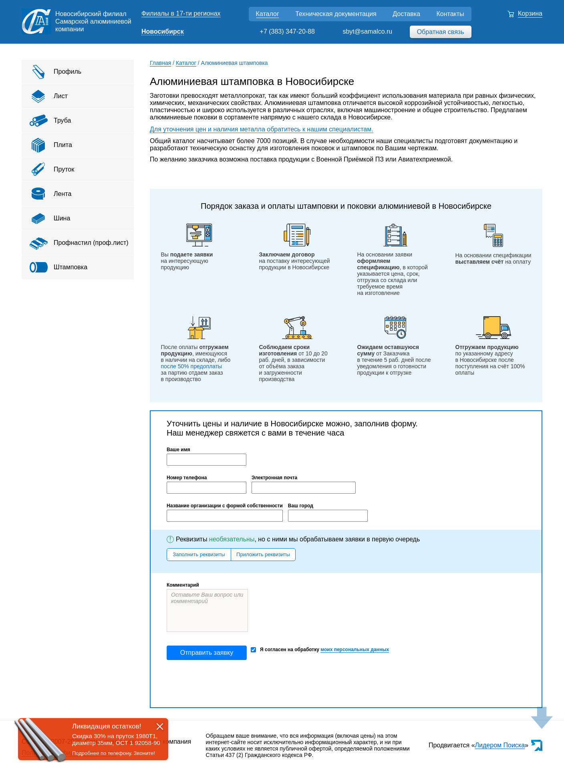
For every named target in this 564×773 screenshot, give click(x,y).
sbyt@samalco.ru (367, 31)
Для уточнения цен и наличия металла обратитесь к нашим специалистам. (261, 129)
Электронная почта (274, 477)
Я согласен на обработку (320, 650)
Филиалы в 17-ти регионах (181, 13)
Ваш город (300, 506)
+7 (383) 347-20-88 (287, 31)
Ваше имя (178, 449)
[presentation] (227, 683)
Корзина (530, 13)
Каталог (267, 13)
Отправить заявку (206, 652)
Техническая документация (336, 13)
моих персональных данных (354, 649)
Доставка (406, 13)
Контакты (450, 13)
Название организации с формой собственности (225, 506)
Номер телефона (187, 477)
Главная (160, 63)
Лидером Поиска (500, 745)
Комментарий (183, 585)
